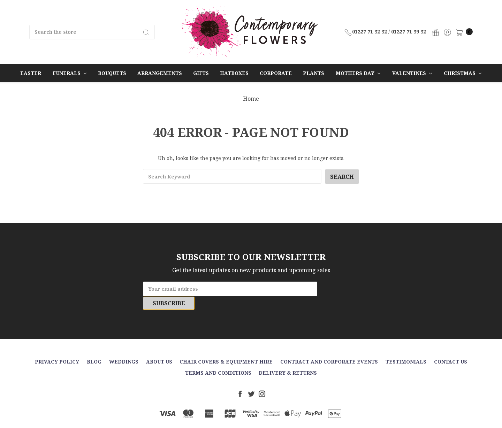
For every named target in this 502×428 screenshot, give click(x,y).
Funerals (69, 73)
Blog (94, 348)
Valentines (412, 73)
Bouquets (112, 73)
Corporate (276, 73)
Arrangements (159, 73)
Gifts (201, 73)
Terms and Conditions (218, 359)
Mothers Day (358, 73)
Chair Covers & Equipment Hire (226, 348)
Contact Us (450, 348)
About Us (159, 348)
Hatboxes (234, 73)
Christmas (462, 73)
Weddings (123, 348)
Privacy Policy (57, 348)
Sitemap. (284, 417)
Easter (30, 73)
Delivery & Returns (288, 359)
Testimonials (406, 348)
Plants (313, 73)
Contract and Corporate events (329, 348)
